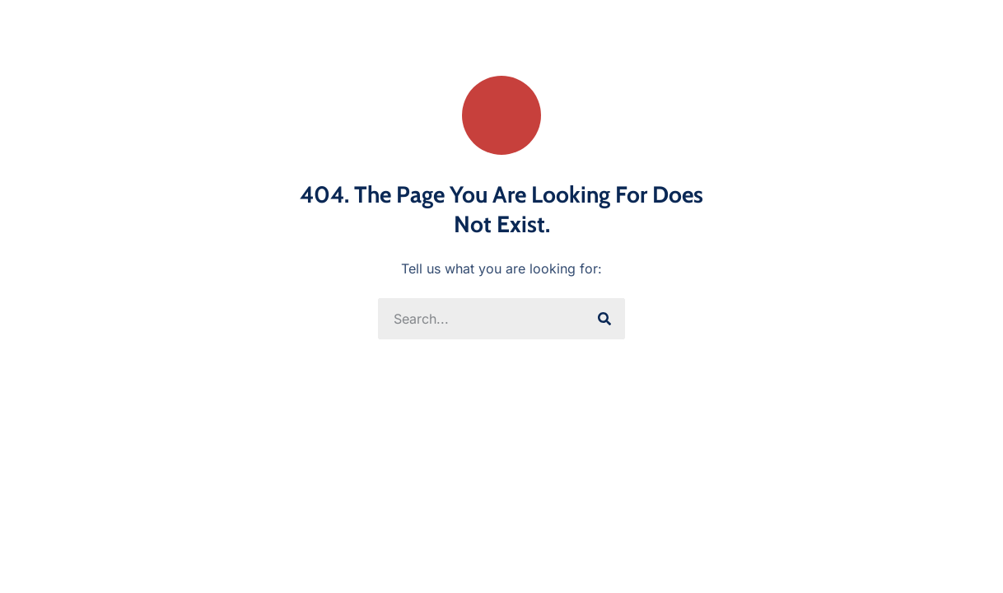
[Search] (604, 318)
